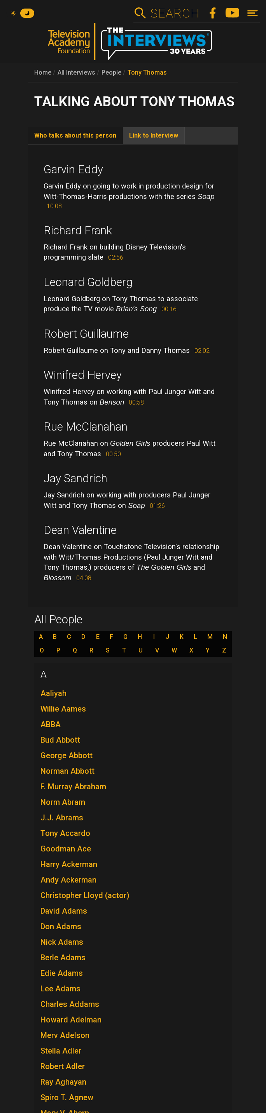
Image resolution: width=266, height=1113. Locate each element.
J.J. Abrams (61, 817)
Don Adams (60, 926)
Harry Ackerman (68, 864)
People (111, 72)
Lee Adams (60, 988)
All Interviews (76, 72)
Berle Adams (63, 957)
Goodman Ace (65, 848)
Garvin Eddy (73, 169)
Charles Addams (69, 1004)
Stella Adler (60, 1050)
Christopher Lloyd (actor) (85, 895)
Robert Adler (62, 1066)
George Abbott (66, 755)
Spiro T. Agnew (66, 1097)
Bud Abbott (60, 740)
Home (42, 72)
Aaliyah (53, 693)
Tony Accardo (65, 833)
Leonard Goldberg (88, 282)
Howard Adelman (71, 1019)
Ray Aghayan (63, 1082)
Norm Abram (62, 802)
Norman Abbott (67, 771)
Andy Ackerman (68, 879)
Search (175, 13)
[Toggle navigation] (252, 13)
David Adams (63, 911)
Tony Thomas (147, 72)
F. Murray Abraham (73, 786)
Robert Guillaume (86, 333)
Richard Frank (78, 230)
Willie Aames (63, 709)
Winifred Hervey (83, 375)
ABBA (50, 724)
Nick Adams (61, 942)
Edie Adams (61, 973)
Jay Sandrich (75, 478)
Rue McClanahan (86, 426)
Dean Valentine (80, 530)
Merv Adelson (64, 1035)
